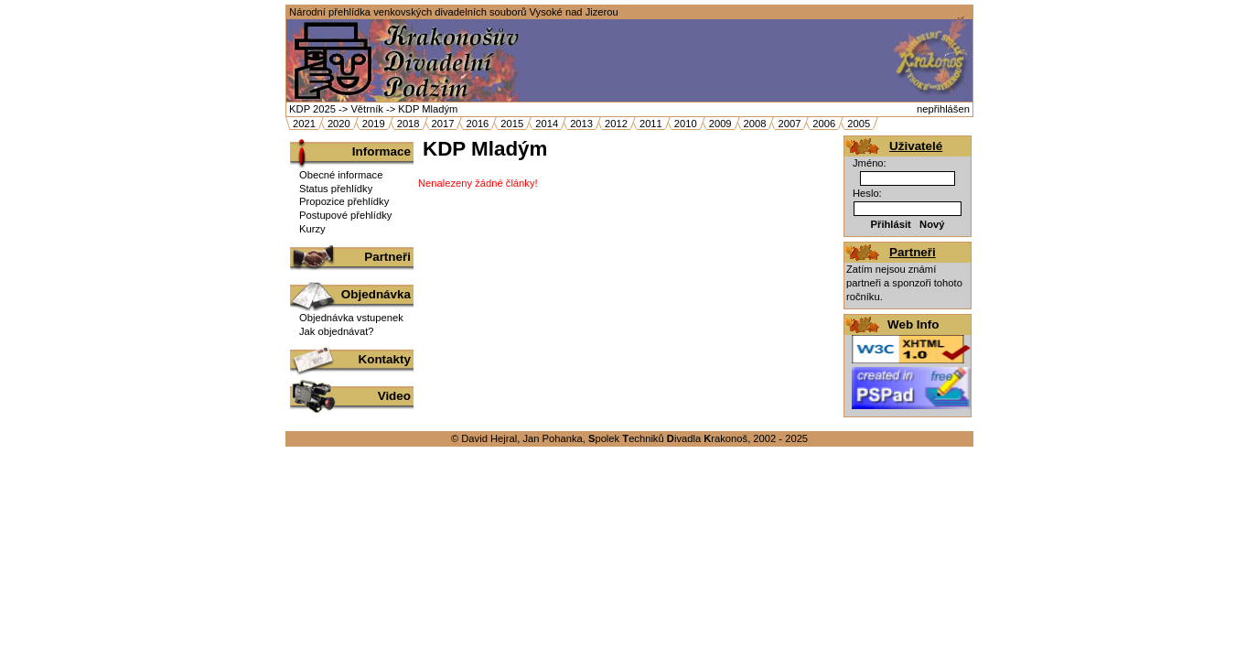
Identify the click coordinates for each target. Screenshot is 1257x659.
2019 (373, 123)
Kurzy (312, 228)
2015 (511, 123)
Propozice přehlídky (344, 201)
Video (394, 396)
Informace (381, 151)
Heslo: (867, 193)
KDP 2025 (312, 108)
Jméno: (869, 162)
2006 (823, 123)
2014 (546, 123)
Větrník (366, 108)
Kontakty (385, 359)
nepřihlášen (943, 108)
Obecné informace (340, 174)
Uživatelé (915, 146)
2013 (581, 123)
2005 (858, 123)
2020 (339, 123)
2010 (685, 123)
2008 (755, 123)
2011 (650, 123)
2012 (616, 123)
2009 (720, 123)
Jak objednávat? (336, 331)
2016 (477, 123)
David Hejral (489, 438)
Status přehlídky (335, 188)
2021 (304, 123)
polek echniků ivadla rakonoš (667, 438)
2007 (789, 123)
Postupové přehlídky (345, 215)
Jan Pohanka (552, 438)
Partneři (387, 257)
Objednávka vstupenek (351, 317)
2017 (443, 123)
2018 (408, 123)
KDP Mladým (427, 108)
